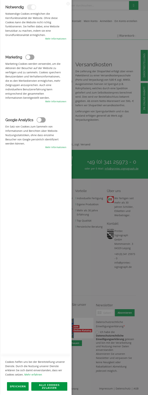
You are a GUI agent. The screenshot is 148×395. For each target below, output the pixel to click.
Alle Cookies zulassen (49, 386)
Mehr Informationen (55, 38)
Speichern (18, 386)
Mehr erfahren (33, 374)
